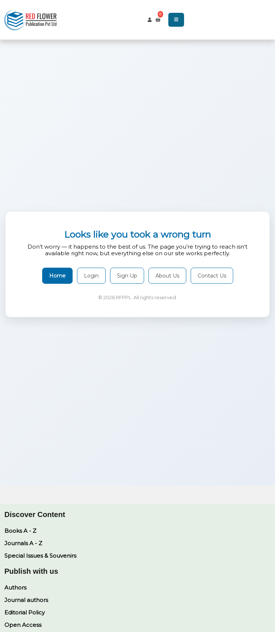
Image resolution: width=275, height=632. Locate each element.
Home (57, 275)
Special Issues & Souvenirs (40, 555)
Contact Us (212, 275)
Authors (15, 587)
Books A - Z (20, 530)
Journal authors (26, 599)
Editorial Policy (24, 612)
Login (91, 275)
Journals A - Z (23, 543)
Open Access (22, 624)
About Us (167, 275)
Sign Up (127, 275)
